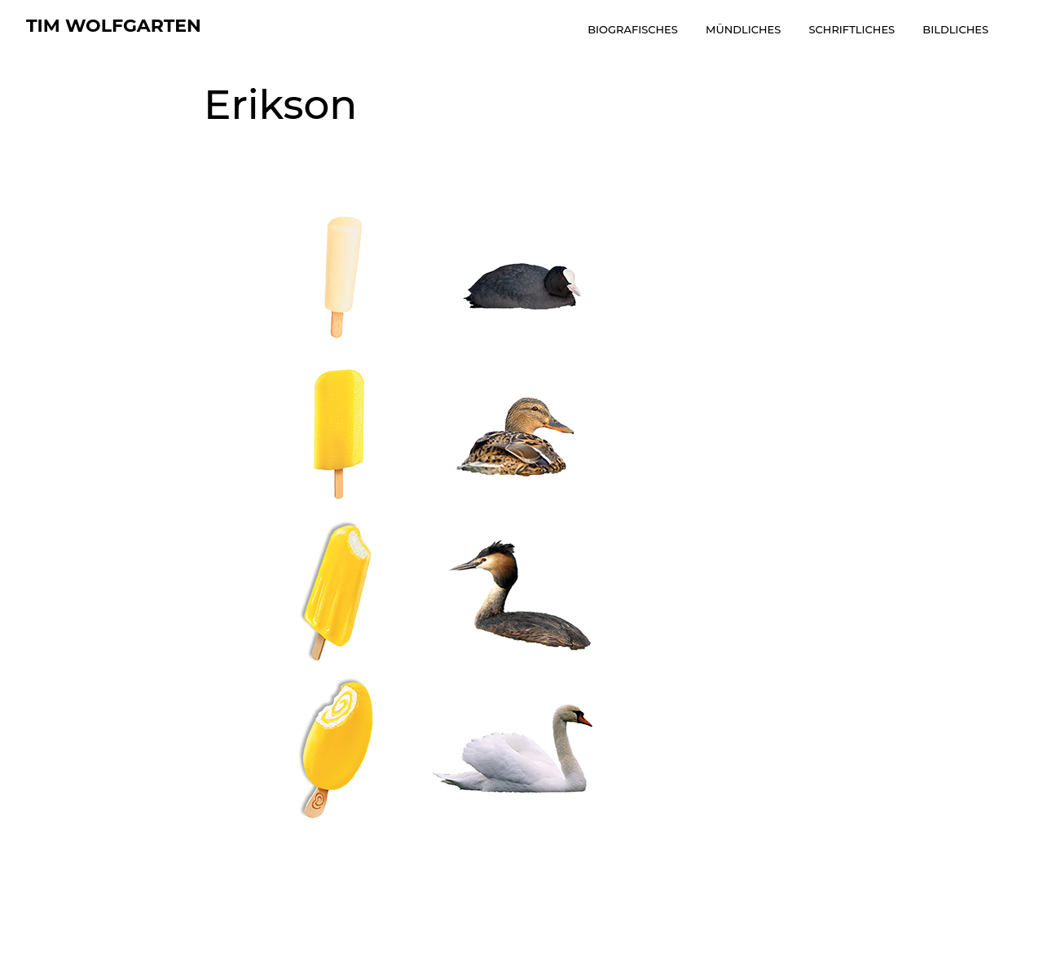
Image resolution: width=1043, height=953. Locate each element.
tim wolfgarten (113, 26)
